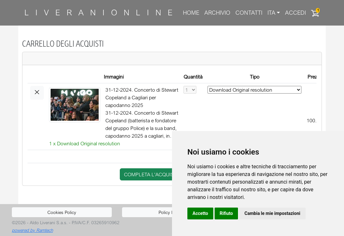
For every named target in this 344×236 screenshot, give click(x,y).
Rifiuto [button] (226, 213)
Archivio (217, 12)
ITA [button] (271, 12)
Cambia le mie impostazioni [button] (272, 213)
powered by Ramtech (32, 230)
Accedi (295, 12)
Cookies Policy (61, 212)
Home (191, 12)
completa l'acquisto (152, 174)
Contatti (248, 12)
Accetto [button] (200, 213)
